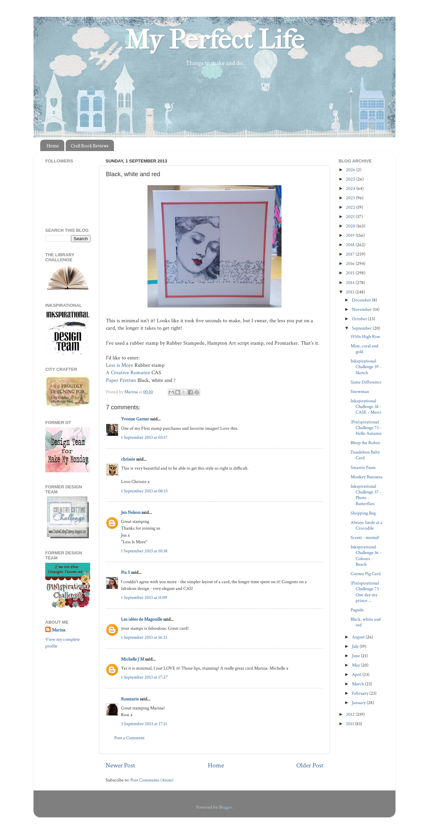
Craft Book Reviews (90, 145)
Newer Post (120, 765)
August (359, 637)
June (356, 656)
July (356, 646)
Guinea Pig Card (366, 573)
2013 (350, 292)
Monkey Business (366, 477)
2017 (351, 254)
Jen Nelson (130, 512)
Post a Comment (129, 738)
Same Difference (366, 382)
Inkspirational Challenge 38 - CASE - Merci (366, 407)
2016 (351, 263)
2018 (351, 245)
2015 (351, 273)
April (357, 674)
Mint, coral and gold (364, 349)
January (359, 702)
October (360, 319)
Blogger (225, 807)
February (360, 693)
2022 (351, 207)
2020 (351, 226)
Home (53, 145)
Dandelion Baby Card (365, 455)
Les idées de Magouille (141, 619)
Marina (58, 630)
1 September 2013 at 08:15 (144, 491)
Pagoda (357, 610)
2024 (351, 188)
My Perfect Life (214, 40)
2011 (350, 723)
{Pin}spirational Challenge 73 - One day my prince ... (366, 592)
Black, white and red (366, 622)
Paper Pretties (121, 380)
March (358, 684)
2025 (351, 179)
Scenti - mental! (365, 537)
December (362, 300)
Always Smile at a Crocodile (366, 525)
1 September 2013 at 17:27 (144, 677)
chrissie (128, 459)
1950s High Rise (365, 336)
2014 (351, 282)
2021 (351, 216)
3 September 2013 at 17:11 (144, 723)
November (362, 309)
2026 (351, 169)
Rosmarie (130, 699)
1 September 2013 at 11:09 (144, 597)
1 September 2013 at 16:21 (144, 637)
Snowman (360, 391)
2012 (351, 714)
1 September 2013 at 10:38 (144, 551)
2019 (351, 235)
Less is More (119, 365)
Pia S (125, 572)
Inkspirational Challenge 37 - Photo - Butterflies (366, 495)
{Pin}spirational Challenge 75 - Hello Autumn (366, 428)
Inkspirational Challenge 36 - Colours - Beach (366, 555)
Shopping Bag (363, 513)
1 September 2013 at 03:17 (144, 437)
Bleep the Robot (365, 442)
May (356, 665)
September (362, 328)
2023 (351, 198)
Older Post (309, 765)
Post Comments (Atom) (151, 780)
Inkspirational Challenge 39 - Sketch (366, 367)
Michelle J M (132, 659)
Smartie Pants (363, 467)
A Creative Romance (128, 372)
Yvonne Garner (135, 419)
